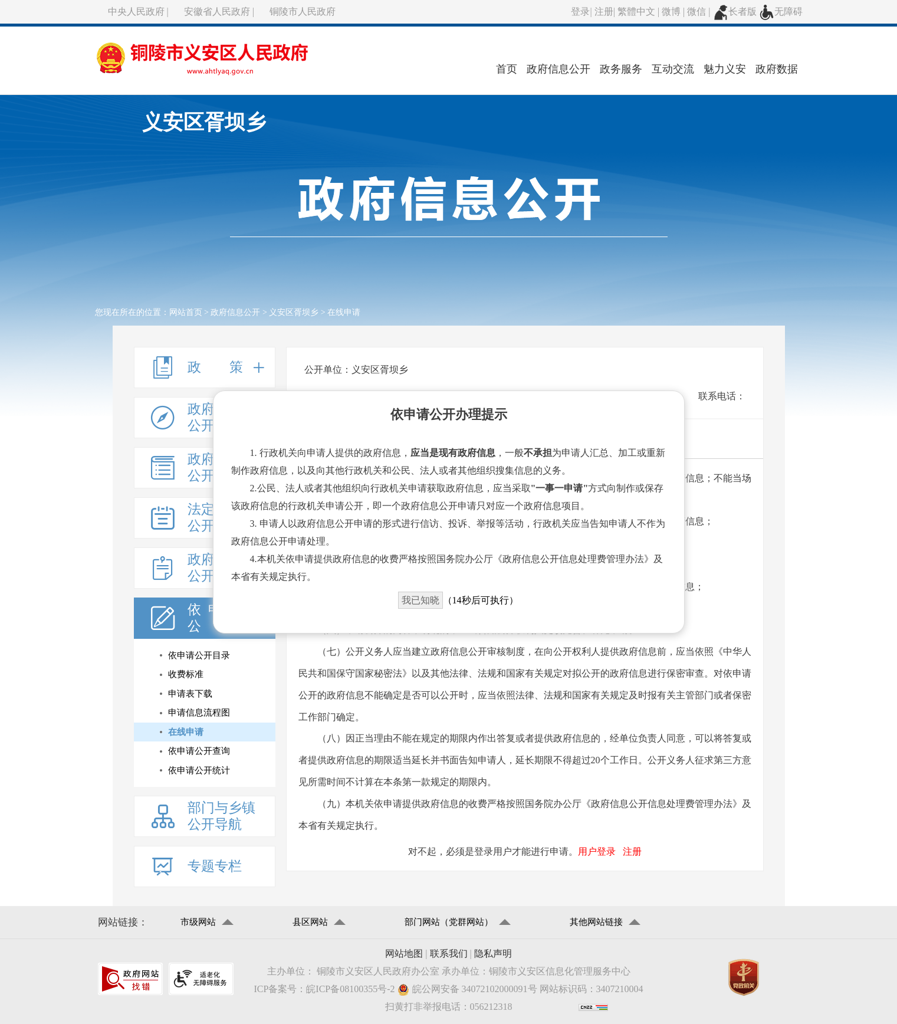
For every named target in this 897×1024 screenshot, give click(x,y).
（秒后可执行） (458, 600)
